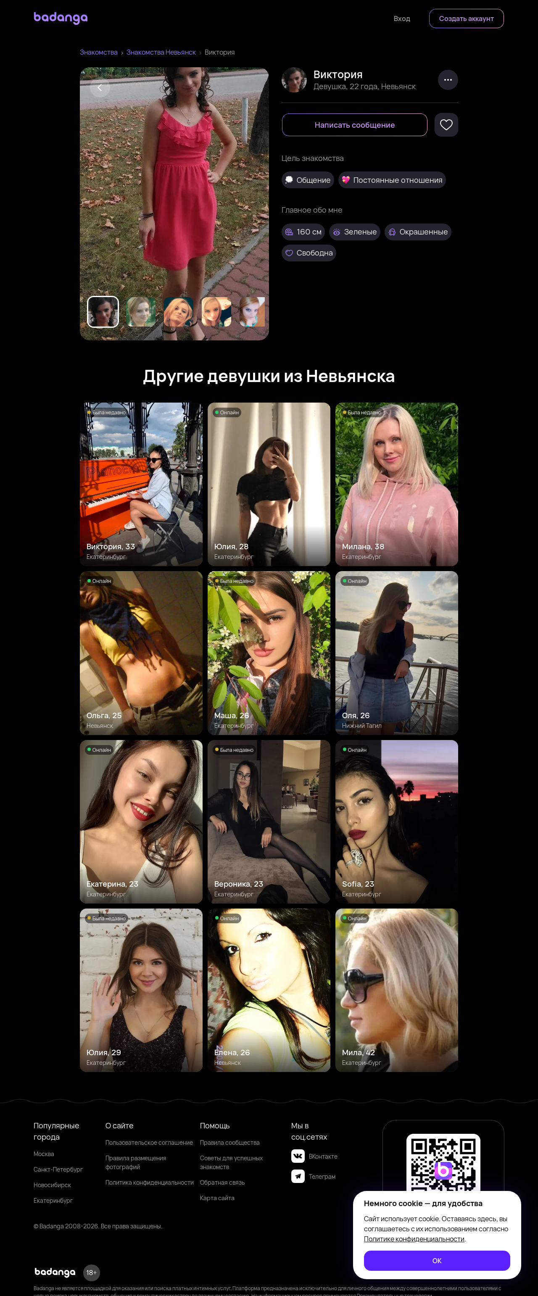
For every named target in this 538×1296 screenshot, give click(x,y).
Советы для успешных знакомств (231, 1162)
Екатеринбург (53, 1200)
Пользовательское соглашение (149, 1142)
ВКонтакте (314, 1156)
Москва (44, 1154)
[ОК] (437, 1261)
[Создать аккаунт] (466, 18)
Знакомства (99, 52)
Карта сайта (217, 1198)
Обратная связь (222, 1182)
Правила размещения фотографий (135, 1162)
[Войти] (402, 18)
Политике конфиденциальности (414, 1238)
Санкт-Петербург (58, 1169)
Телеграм (313, 1176)
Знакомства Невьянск (161, 52)
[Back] (100, 87)
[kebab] (448, 80)
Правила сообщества (230, 1142)
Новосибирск (52, 1185)
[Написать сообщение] (355, 125)
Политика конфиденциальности (149, 1182)
